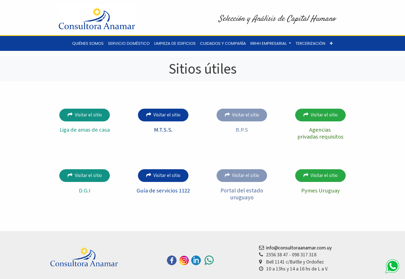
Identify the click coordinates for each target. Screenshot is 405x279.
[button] (331, 43)
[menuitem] (88, 43)
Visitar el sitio (85, 114)
